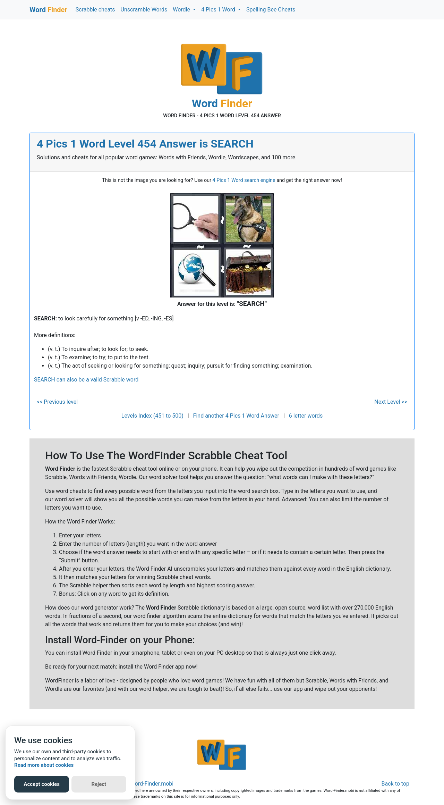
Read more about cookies (44, 765)
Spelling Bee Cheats (270, 9)
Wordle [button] (182, 9)
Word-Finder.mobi (152, 783)
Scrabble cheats (95, 9)
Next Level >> (390, 402)
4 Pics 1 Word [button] (219, 9)
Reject (99, 784)
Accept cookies (42, 784)
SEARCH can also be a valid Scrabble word (86, 379)
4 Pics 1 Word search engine (244, 180)
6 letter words (306, 415)
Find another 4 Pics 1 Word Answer (236, 415)
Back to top (395, 783)
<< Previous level (57, 402)
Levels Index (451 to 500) (152, 415)
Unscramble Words (144, 9)
